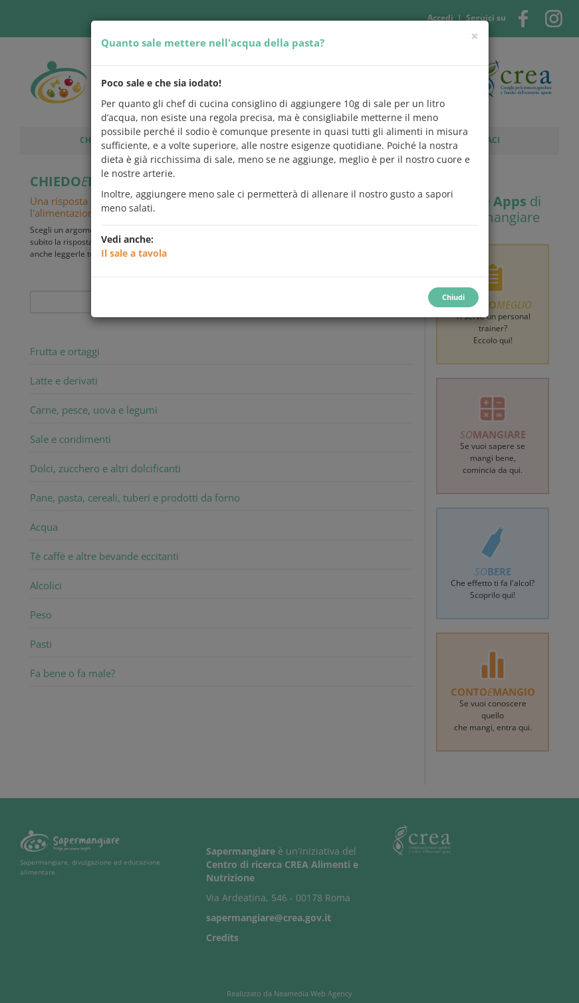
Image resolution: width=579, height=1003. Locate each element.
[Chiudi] (475, 36)
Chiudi (453, 297)
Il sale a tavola (134, 253)
